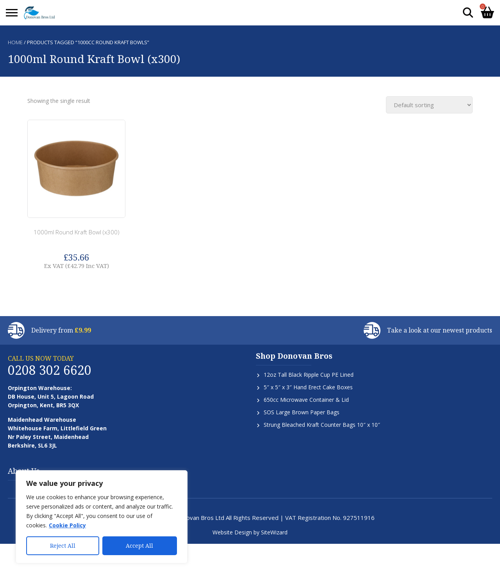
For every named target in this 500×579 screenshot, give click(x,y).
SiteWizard (274, 532)
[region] (102, 516)
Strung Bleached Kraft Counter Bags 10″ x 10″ (322, 424)
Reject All (62, 545)
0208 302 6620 (49, 369)
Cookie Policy (67, 525)
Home (15, 42)
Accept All (139, 545)
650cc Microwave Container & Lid (306, 399)
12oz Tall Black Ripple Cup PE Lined (309, 374)
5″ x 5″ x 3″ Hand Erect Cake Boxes (308, 387)
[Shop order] (429, 104)
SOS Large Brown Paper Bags (301, 412)
